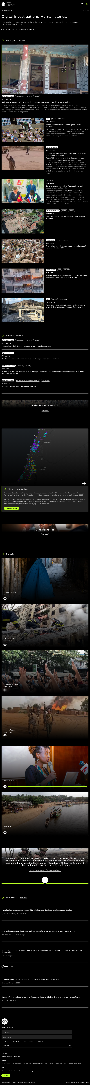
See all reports (20, 335)
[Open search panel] (86, 4)
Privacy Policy (6, 1082)
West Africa (77, 1063)
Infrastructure (20, 96)
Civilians (29, 96)
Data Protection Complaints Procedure (24, 1082)
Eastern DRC (58, 1063)
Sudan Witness (49, 1063)
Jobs (6, 1041)
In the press (17, 1056)
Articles (4, 1056)
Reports (40, 1041)
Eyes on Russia (26, 1063)
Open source (50, 180)
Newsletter (16, 1041)
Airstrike (36, 96)
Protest (27, 365)
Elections (20, 365)
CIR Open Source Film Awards (17, 1071)
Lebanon (66, 269)
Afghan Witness (16, 1063)
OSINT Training (29, 1041)
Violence (62, 118)
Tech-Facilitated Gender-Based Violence (27, 380)
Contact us (43, 1071)
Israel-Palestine (6, 1063)
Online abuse (45, 380)
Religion (64, 210)
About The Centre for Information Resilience (18, 29)
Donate (5, 1075)
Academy (30, 1071)
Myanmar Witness (38, 1063)
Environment (66, 240)
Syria (65, 1063)
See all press (23, 897)
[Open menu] (82, 4)
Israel (59, 269)
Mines (58, 240)
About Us (4, 1071)
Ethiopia (70, 1063)
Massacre (55, 118)
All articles (22, 40)
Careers (36, 1071)
